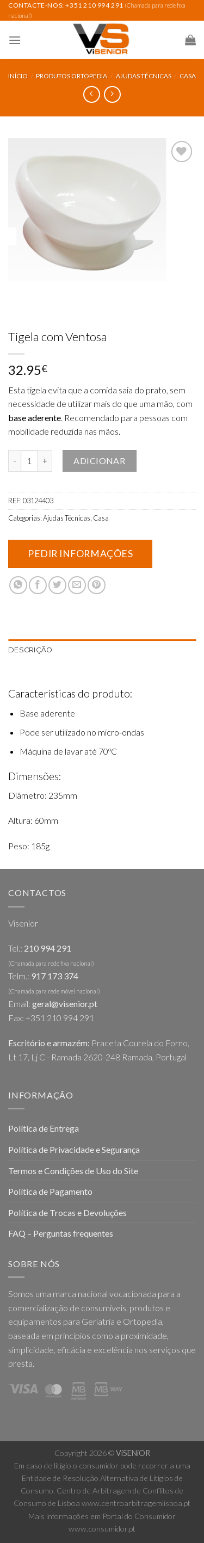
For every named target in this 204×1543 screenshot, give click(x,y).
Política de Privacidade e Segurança (74, 1149)
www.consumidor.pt (102, 1528)
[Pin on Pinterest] (97, 585)
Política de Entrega (43, 1128)
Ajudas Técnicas (143, 76)
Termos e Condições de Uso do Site (73, 1170)
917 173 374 (54, 976)
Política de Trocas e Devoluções (67, 1212)
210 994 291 (47, 948)
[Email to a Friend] (77, 585)
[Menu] (14, 40)
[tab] (102, 650)
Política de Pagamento (50, 1191)
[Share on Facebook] (38, 585)
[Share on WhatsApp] (18, 585)
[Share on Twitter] (57, 585)
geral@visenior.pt (64, 1003)
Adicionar (99, 460)
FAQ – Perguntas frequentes (60, 1233)
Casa (188, 76)
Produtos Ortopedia (71, 76)
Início (18, 76)
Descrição (30, 650)
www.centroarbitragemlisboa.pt (136, 1503)
